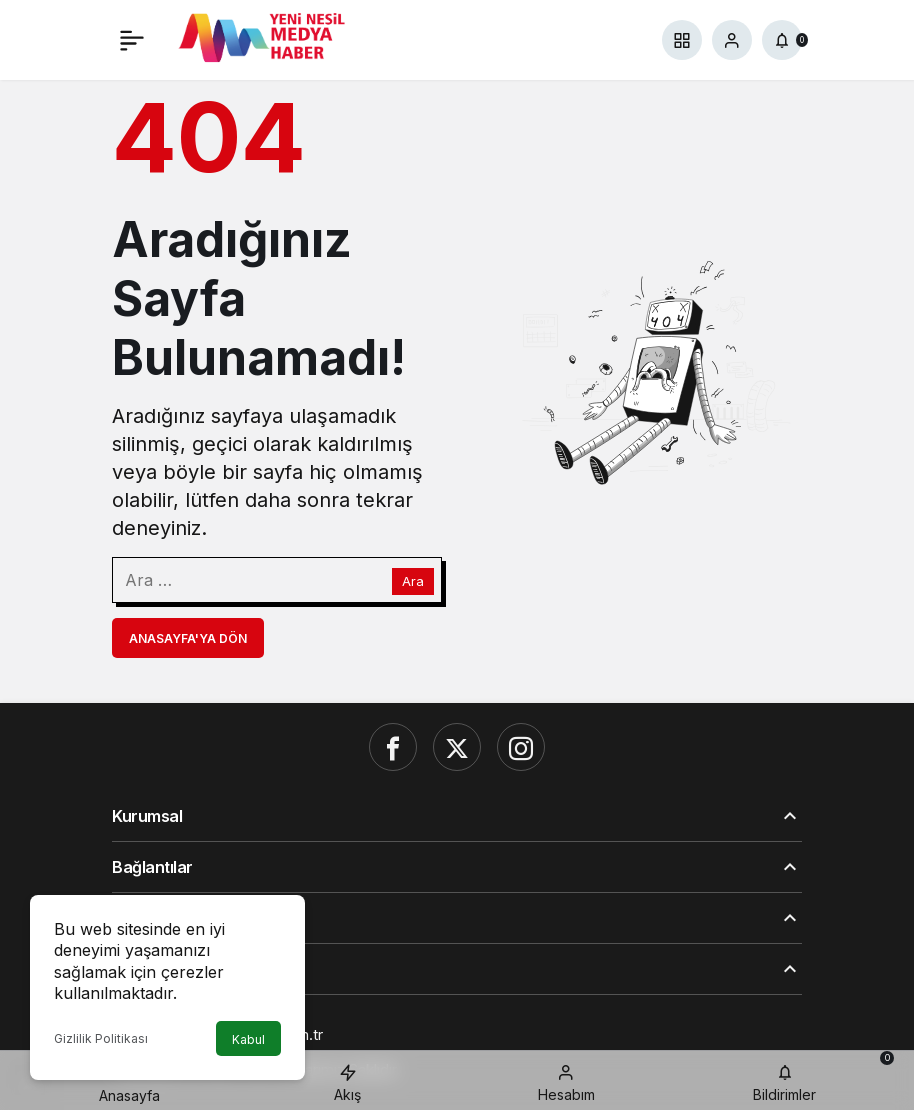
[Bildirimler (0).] (782, 40)
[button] (682, 40)
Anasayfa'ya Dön (188, 638)
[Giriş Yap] (732, 40)
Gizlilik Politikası (101, 1038)
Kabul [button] (248, 1039)
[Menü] (132, 40)
